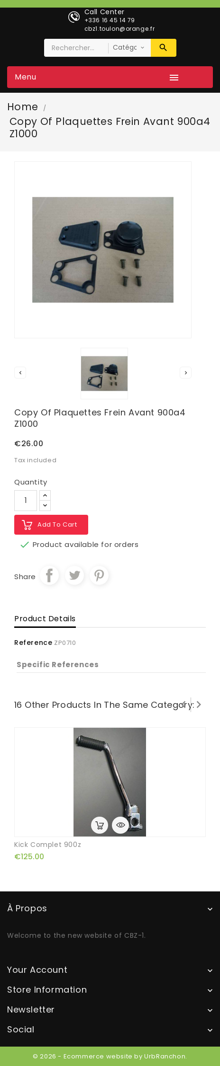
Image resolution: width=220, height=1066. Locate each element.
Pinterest (99, 575)
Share (49, 575)
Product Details (45, 618)
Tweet (74, 575)
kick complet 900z (47, 844)
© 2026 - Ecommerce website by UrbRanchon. (110, 1056)
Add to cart (57, 524)
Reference (33, 642)
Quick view (120, 825)
